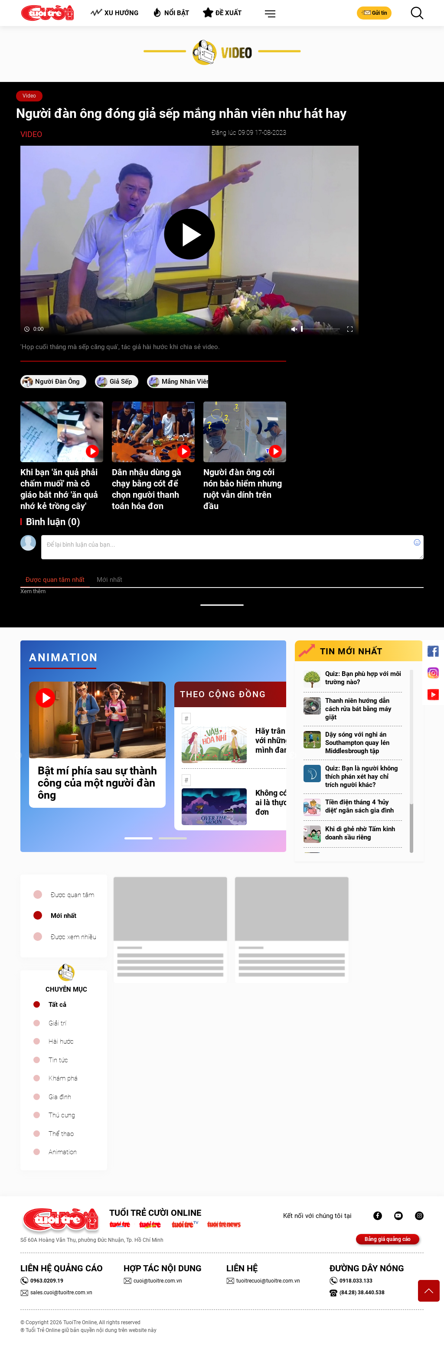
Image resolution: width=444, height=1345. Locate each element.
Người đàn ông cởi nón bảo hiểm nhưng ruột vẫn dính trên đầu (242, 489)
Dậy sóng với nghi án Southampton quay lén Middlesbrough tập (357, 743)
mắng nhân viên (186, 381)
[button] (268, 14)
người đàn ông (57, 381)
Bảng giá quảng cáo (388, 1239)
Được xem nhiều (73, 937)
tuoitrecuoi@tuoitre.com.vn (263, 1281)
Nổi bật (170, 12)
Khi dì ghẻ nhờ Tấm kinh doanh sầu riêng (360, 833)
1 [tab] (138, 838)
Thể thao (61, 1134)
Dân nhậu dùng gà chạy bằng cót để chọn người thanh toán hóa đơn (146, 489)
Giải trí (57, 1023)
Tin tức (58, 1060)
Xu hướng (114, 13)
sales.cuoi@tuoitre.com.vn (56, 1293)
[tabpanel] (97, 745)
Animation (63, 1152)
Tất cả (57, 1005)
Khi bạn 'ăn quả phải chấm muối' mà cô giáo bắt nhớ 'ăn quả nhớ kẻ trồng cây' (59, 489)
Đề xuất (222, 12)
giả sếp (121, 381)
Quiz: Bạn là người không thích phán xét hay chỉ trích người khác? (361, 776)
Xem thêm (33, 591)
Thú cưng (62, 1115)
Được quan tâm (72, 895)
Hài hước (61, 1041)
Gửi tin (374, 12)
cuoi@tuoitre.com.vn (153, 1281)
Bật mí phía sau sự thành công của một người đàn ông (97, 783)
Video (29, 96)
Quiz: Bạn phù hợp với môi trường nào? (363, 678)
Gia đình (60, 1097)
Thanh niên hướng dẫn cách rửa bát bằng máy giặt (358, 709)
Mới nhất (63, 916)
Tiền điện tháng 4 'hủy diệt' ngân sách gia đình (359, 806)
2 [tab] (173, 838)
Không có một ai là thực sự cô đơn (281, 802)
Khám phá (63, 1078)
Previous (18, 755)
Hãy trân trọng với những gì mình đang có (280, 740)
